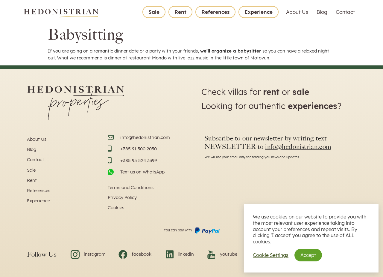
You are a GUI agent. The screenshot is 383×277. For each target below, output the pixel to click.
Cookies (116, 207)
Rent (180, 12)
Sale (153, 12)
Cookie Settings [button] (270, 255)
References (215, 12)
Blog (322, 12)
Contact (345, 12)
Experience (258, 12)
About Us (297, 12)
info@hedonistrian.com (298, 147)
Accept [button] (308, 255)
